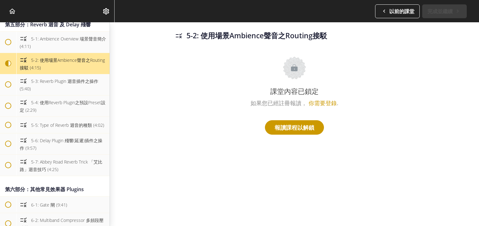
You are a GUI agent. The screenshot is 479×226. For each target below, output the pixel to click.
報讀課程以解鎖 (294, 127)
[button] (12, 11)
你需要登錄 (323, 103)
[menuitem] (106, 11)
